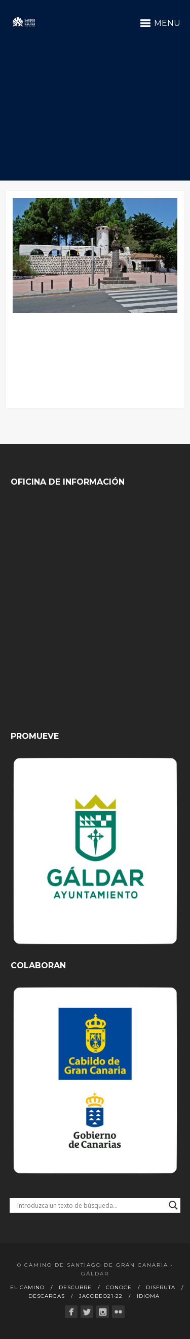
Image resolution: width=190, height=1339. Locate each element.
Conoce (119, 1287)
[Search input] (90, 1205)
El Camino (27, 1287)
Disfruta (160, 1287)
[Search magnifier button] (173, 1205)
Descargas (46, 1296)
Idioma (148, 1296)
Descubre (75, 1287)
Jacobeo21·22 (101, 1296)
